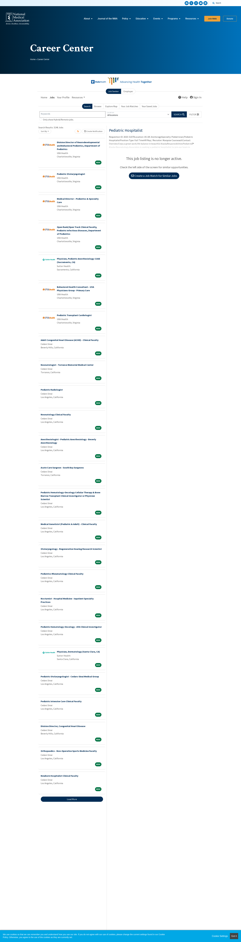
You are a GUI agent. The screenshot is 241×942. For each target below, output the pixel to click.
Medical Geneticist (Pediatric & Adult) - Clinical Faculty (69, 524)
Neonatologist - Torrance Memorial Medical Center (67, 364)
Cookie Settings (220, 936)
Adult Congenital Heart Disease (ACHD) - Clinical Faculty (69, 340)
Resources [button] (77, 97)
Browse (97, 106)
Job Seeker (113, 91)
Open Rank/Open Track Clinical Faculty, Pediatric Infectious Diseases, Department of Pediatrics (79, 230)
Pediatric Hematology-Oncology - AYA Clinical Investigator (71, 626)
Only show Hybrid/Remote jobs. (58, 119)
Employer (128, 91)
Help (183, 97)
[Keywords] (72, 114)
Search (87, 106)
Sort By (44, 131)
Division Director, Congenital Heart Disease (63, 726)
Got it (234, 936)
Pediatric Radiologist (52, 389)
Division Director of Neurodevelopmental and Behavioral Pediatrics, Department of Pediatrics (78, 146)
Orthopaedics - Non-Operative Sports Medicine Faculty (69, 751)
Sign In (195, 97)
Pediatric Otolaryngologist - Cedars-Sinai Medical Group (70, 676)
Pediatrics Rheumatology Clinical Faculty (62, 573)
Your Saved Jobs (149, 106)
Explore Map (111, 106)
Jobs (52, 97)
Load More (72, 799)
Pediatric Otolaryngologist (71, 174)
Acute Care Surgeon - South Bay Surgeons (62, 467)
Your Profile (63, 97)
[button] (194, 114)
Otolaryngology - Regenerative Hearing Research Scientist (71, 548)
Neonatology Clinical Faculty (56, 414)
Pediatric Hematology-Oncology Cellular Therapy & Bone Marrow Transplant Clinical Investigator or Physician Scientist (70, 496)
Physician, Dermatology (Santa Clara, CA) (78, 651)
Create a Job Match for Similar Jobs (154, 175)
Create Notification (93, 131)
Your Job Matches (129, 106)
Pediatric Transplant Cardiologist (74, 315)
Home (32, 59)
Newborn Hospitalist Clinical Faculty (59, 775)
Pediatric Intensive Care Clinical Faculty (61, 701)
